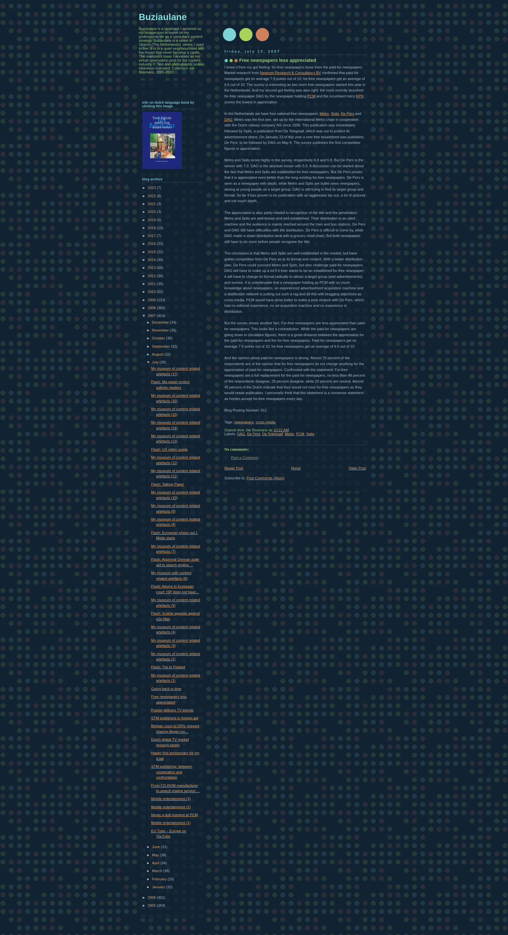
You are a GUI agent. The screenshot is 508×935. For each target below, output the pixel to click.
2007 (152, 316)
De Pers (347, 114)
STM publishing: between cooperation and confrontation (171, 771)
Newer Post (234, 468)
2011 (152, 284)
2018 (152, 228)
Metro (324, 114)
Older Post (357, 468)
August (158, 354)
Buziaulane (163, 17)
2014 (152, 260)
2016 (152, 244)
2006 (152, 897)
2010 (152, 292)
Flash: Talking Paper (167, 484)
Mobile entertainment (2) (171, 807)
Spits (335, 114)
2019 (152, 220)
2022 (152, 196)
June (156, 847)
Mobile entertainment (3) (171, 799)
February (160, 879)
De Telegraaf (272, 434)
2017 (152, 236)
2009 (152, 300)
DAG (228, 119)
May (156, 855)
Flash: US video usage (169, 449)
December (161, 322)
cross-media (266, 422)
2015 (152, 252)
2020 (152, 212)
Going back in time (166, 689)
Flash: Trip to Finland (168, 667)
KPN (359, 96)
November (161, 330)
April (156, 863)
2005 (152, 905)
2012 (152, 276)
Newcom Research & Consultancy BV (290, 73)
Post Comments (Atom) (265, 478)
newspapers (244, 422)
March (157, 871)
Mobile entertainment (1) (171, 823)
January (159, 887)
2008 (152, 308)
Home (296, 468)
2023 (152, 188)
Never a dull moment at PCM (174, 815)
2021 (152, 204)
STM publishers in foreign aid (174, 718)
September (161, 346)
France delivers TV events (172, 710)
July (156, 362)
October (159, 338)
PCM (311, 96)
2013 (152, 268)
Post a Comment (244, 458)
